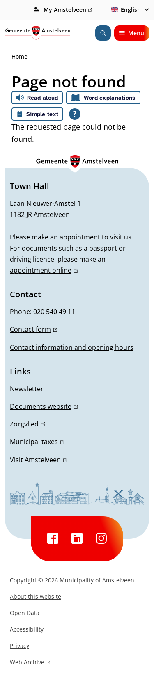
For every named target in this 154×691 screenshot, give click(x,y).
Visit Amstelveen (38, 459)
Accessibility (27, 629)
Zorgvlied (27, 424)
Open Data (24, 613)
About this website (35, 596)
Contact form (33, 329)
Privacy (19, 646)
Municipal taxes (37, 441)
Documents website (44, 406)
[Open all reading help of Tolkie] (74, 114)
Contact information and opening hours (71, 347)
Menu (131, 33)
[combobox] (128, 10)
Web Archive (30, 663)
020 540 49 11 (54, 311)
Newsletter (27, 388)
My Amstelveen (68, 10)
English (124, 10)
